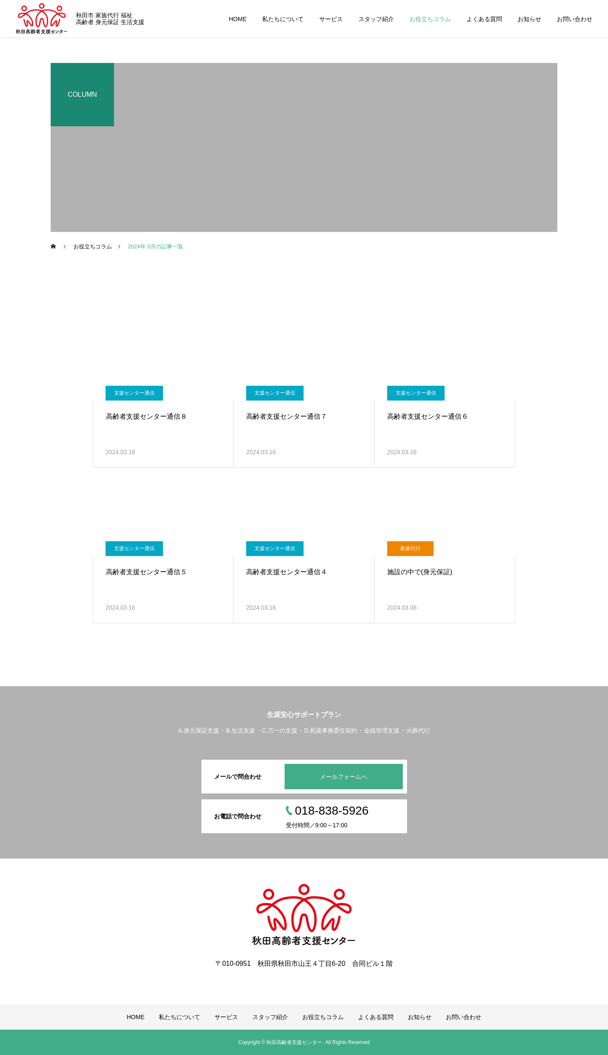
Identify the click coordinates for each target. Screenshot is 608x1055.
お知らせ (529, 19)
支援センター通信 (134, 393)
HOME (238, 19)
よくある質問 (484, 19)
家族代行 (410, 548)
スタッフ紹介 (376, 19)
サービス (331, 19)
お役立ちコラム (430, 19)
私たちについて (283, 19)
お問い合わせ (574, 19)
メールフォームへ (343, 776)
